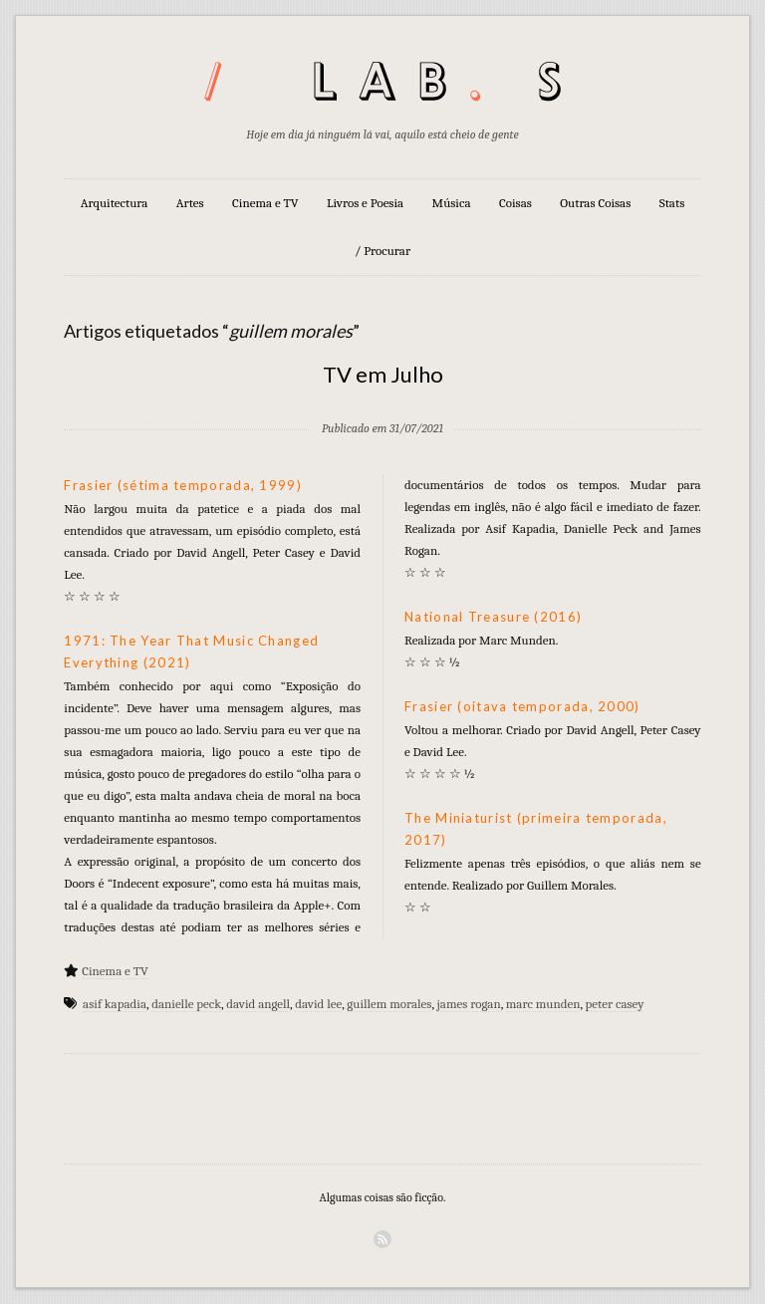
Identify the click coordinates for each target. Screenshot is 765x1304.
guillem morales (389, 1003)
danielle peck (186, 1003)
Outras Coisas (595, 202)
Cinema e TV (265, 202)
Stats (672, 202)
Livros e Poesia (365, 202)
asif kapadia (114, 1003)
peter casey (615, 1003)
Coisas (515, 202)
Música (451, 202)
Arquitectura (114, 202)
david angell (258, 1003)
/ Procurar (382, 250)
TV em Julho (383, 374)
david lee (318, 1003)
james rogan (469, 1003)
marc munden (543, 1003)
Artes (190, 202)
